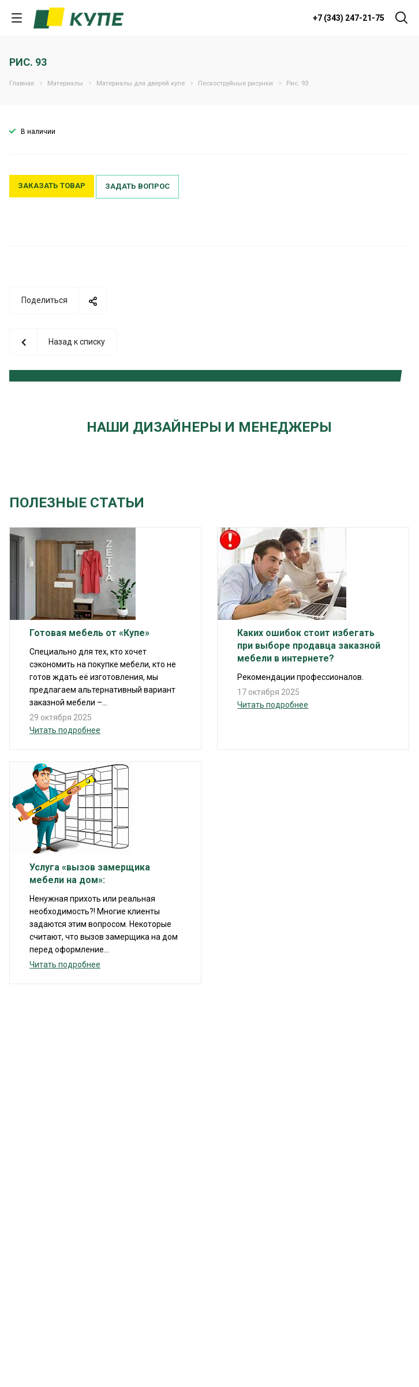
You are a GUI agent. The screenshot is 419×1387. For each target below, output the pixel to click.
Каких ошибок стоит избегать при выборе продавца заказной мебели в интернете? (308, 645)
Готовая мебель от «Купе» (89, 632)
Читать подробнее (64, 730)
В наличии (38, 132)
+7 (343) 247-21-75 (348, 18)
